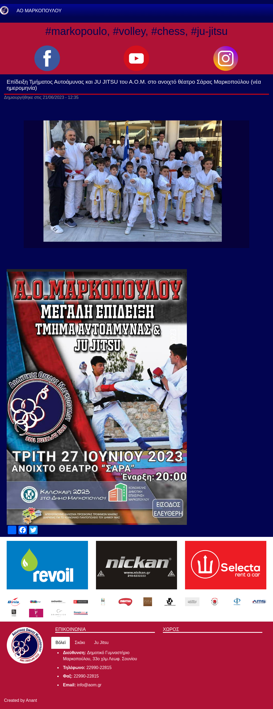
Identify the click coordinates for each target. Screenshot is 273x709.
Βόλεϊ (60, 642)
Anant (31, 700)
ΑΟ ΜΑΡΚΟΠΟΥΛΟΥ (39, 10)
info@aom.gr (89, 685)
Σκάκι (80, 642)
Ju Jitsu (101, 642)
